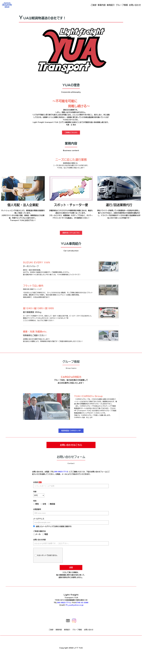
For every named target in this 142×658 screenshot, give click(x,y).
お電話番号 (41, 511)
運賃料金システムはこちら (71, 232)
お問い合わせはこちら (71, 445)
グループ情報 (122, 5)
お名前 (40, 487)
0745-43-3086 (80, 602)
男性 (40, 506)
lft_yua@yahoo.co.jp (74, 604)
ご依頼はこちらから (71, 132)
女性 (47, 506)
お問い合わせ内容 (43, 537)
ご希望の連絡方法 (43, 530)
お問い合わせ (135, 5)
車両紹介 (111, 5)
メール (41, 533)
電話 (48, 533)
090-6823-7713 (62, 478)
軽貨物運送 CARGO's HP (71, 430)
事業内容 (102, 5)
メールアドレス (43, 519)
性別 (39, 504)
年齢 (39, 496)
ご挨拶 (94, 5)
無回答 (54, 506)
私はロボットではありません (49, 551)
